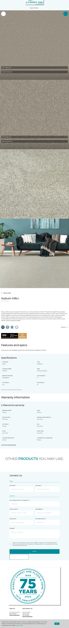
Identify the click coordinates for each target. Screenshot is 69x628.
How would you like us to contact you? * (20, 500)
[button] (63, 3)
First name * (13, 485)
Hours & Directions (15, 615)
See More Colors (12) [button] (7, 72)
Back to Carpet (6, 293)
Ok (57, 623)
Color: (6, 67)
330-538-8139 (25, 615)
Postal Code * (13, 518)
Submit (34, 551)
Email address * (39, 509)
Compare (64, 327)
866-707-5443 (13, 613)
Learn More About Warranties (8, 445)
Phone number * (14, 509)
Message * (12, 528)
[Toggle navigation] (2, 3)
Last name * (38, 485)
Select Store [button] (34, 8)
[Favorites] (65, 3)
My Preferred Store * (40, 518)
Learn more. (19, 625)
